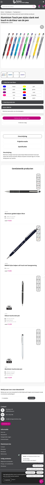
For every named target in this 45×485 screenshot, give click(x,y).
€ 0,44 (8, 377)
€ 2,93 (8, 324)
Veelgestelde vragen (6, 437)
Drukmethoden (4, 439)
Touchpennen (16, 12)
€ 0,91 (8, 271)
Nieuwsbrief (4, 434)
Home (2, 12)
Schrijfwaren (8, 12)
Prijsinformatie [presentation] (22, 141)
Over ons (3, 432)
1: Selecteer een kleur (9, 82)
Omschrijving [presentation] (22, 136)
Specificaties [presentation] (22, 147)
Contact (3, 447)
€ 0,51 (8, 220)
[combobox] (18, 6)
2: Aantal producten (9, 102)
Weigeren (13, 479)
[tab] (22, 136)
